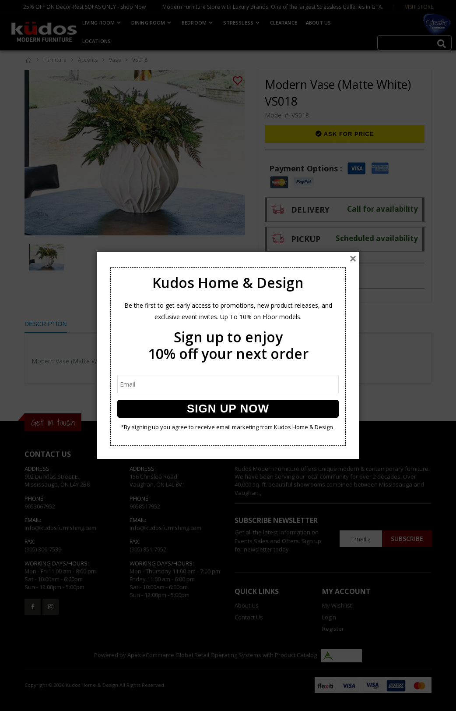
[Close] (353, 259)
